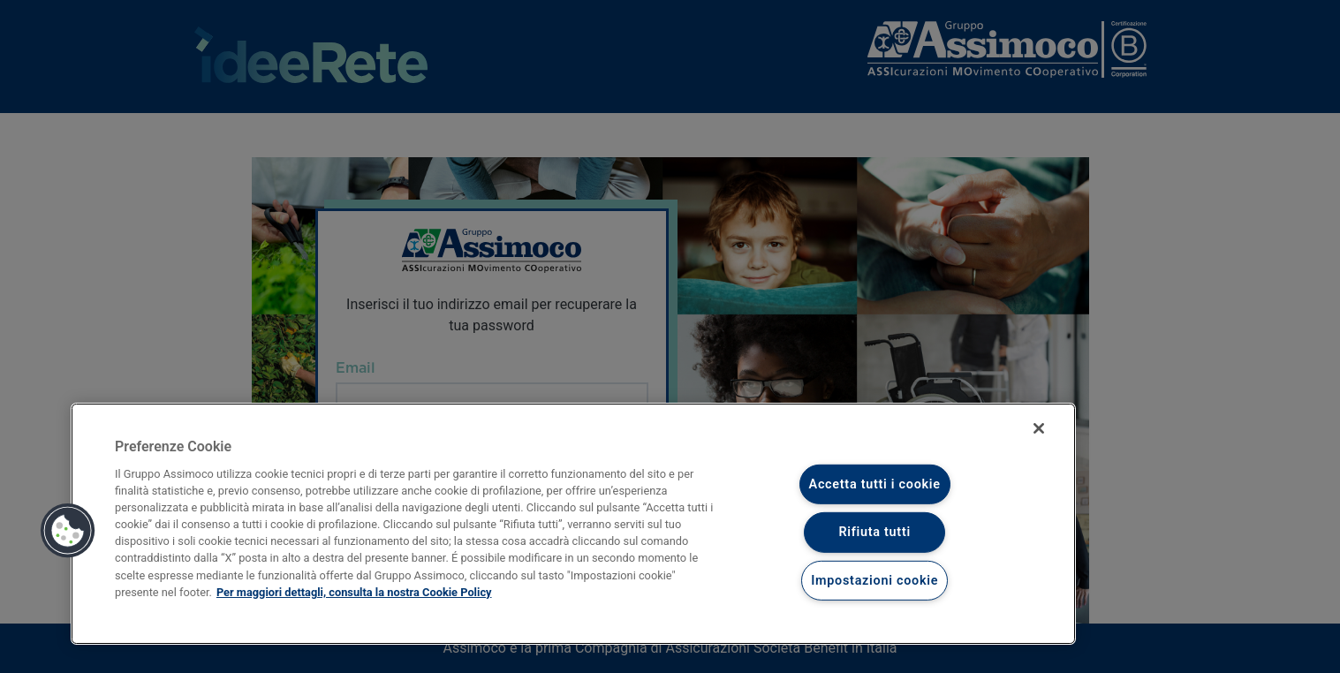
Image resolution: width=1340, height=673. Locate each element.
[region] (573, 524)
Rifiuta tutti (874, 532)
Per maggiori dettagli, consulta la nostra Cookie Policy (354, 592)
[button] (68, 531)
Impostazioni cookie (874, 580)
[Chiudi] (1038, 428)
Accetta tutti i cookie (875, 484)
